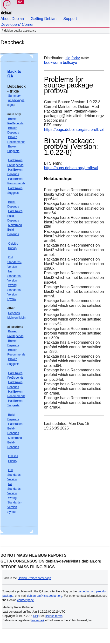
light (11, 105)
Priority (12, 248)
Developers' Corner (17, 24)
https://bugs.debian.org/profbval (71, 168)
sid (67, 58)
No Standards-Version (14, 276)
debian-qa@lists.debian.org (44, 595)
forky (75, 58)
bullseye (70, 62)
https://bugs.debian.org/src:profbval (74, 129)
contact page (25, 600)
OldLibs (13, 243)
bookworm (53, 62)
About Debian (12, 19)
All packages (16, 100)
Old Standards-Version (14, 262)
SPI (35, 616)
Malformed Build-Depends (14, 229)
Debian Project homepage (34, 578)
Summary (14, 95)
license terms (53, 616)
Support (70, 19)
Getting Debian (43, 19)
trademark (37, 620)
